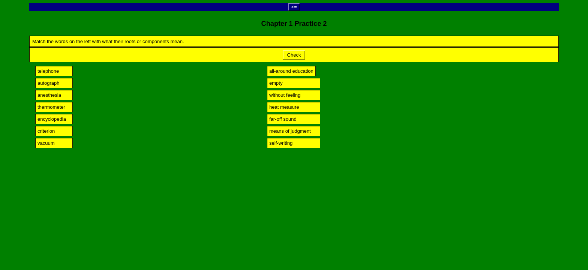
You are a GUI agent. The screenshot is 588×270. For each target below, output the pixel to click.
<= (294, 7)
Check (294, 55)
